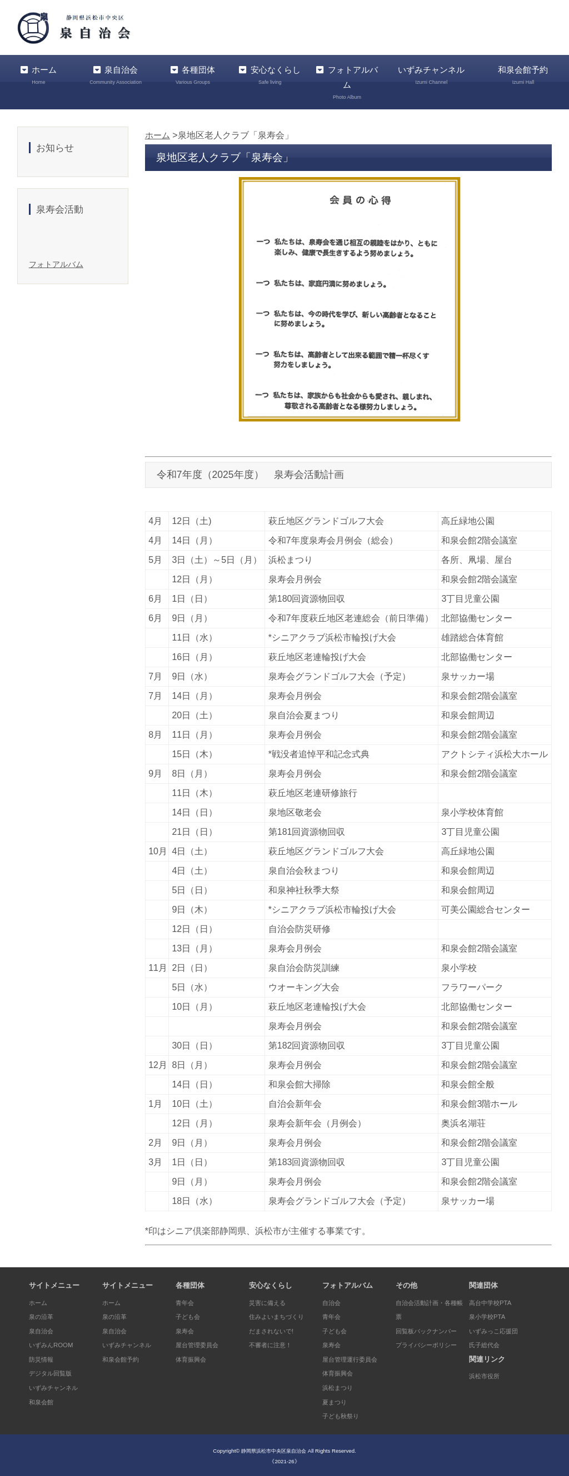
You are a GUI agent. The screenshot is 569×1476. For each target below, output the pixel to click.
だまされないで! (275, 1328)
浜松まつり (340, 1386)
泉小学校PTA (490, 1315)
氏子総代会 (487, 1343)
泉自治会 (114, 75)
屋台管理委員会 (201, 1343)
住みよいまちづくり (281, 1315)
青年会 (186, 1300)
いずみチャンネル (427, 75)
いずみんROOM (54, 1343)
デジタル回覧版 (54, 1371)
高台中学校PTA (493, 1300)
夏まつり (336, 1400)
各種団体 (189, 75)
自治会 (333, 1300)
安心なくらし (262, 82)
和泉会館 (43, 1400)
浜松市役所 (487, 1374)
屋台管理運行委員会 (354, 1357)
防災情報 (43, 1357)
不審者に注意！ (274, 1343)
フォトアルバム (337, 82)
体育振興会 (194, 1357)
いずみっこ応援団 (498, 1328)
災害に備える (270, 1300)
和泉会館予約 (124, 1357)
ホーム (37, 75)
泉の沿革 (43, 1315)
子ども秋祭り (344, 1414)
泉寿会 (186, 1328)
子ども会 (190, 1315)
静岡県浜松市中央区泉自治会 (274, 1448)
